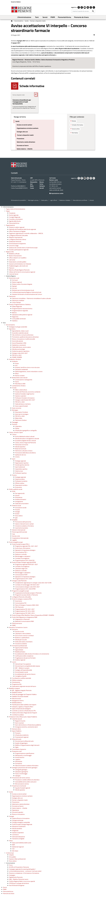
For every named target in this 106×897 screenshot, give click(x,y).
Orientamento (16, 683)
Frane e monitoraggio (21, 775)
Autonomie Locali (14, 278)
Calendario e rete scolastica (23, 634)
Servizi (45, 17)
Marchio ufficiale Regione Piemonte (19, 270)
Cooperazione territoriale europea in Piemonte (28, 594)
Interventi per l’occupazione (23, 665)
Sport (13, 459)
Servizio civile (16, 537)
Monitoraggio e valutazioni (22, 557)
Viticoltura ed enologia (18, 349)
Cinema (17, 457)
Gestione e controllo (21, 555)
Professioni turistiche (21, 482)
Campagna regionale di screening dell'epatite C (22, 870)
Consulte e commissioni (16, 219)
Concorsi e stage (13, 246)
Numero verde (53, 180)
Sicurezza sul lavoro (23, 145)
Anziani (17, 514)
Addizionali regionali (18, 848)
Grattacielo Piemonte (15, 242)
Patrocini (11, 268)
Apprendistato (19, 650)
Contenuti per (10, 854)
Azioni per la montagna (21, 414)
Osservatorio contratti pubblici (17, 262)
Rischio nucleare (19, 376)
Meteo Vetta (18, 419)
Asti (31, 184)
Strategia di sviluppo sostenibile (18, 327)
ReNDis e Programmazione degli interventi (27, 746)
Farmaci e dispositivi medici (25, 135)
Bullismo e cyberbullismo (22, 638)
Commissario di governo (19, 750)
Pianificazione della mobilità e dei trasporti (24, 705)
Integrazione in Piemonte (22, 620)
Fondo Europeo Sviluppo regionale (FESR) (24, 563)
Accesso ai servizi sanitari (24, 125)
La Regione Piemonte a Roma (17, 240)
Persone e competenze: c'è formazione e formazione (24, 874)
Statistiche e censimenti (19, 345)
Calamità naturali (17, 720)
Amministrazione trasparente (17, 244)
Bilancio (14, 313)
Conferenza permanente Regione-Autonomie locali (26, 292)
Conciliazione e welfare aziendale (21, 679)
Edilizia (17, 429)
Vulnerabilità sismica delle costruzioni (25, 783)
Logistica (17, 760)
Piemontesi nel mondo (21, 445)
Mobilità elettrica (17, 703)
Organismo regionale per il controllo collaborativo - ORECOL (26, 233)
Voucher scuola (19, 632)
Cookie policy (44, 200)
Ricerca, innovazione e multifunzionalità (23, 339)
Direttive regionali (20, 661)
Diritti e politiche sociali (15, 490)
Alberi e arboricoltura (21, 390)
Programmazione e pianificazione (24, 754)
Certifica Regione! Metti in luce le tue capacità (22, 882)
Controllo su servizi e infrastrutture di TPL (24, 712)
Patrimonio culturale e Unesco (23, 451)
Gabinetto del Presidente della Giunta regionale (22, 229)
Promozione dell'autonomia (23, 522)
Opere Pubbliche (16, 732)
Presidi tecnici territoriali (19, 787)
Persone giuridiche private (19, 533)
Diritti (13, 492)
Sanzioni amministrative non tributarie (20, 264)
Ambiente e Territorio (15, 360)
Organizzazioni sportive (21, 463)
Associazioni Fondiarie (21, 412)
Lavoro (14, 663)
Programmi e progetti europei (20, 592)
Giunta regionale (13, 215)
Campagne (12, 876)
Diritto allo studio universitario (24, 642)
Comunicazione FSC (20, 604)
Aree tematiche (10, 325)
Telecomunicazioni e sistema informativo (26, 766)
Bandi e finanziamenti (15, 256)
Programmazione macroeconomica (22, 309)
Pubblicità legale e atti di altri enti (18, 266)
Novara (41, 182)
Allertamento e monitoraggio (23, 756)
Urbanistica (18, 427)
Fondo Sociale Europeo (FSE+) (20, 545)
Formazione (18, 764)
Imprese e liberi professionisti (17, 860)
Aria (16, 366)
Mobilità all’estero (20, 653)
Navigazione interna (18, 701)
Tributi (11, 842)
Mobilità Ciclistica (17, 693)
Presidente (12, 213)
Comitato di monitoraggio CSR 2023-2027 (27, 585)
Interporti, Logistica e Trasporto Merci (22, 707)
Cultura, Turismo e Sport (16, 433)
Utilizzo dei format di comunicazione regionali (22, 272)
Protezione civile (17, 752)
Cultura (14, 435)
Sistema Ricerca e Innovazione (20, 819)
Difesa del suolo (16, 740)
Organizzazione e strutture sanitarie (27, 128)
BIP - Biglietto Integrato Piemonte (21, 691)
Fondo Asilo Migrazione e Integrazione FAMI (24, 618)
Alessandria (33, 182)
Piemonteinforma (14, 223)
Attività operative (20, 791)
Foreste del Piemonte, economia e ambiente (27, 392)
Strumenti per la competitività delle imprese (27, 667)
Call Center (12, 260)
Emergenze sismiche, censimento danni (26, 728)
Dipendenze (15, 811)
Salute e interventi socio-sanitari (24, 524)
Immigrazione (19, 502)
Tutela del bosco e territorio (23, 404)
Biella (31, 186)
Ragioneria (15, 317)
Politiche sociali (16, 506)
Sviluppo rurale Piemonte (19, 581)
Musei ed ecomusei (20, 449)
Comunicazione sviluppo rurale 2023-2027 (27, 587)
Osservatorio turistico (21, 486)
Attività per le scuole (21, 640)
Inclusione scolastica (21, 644)
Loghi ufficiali (53, 200)
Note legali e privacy (33, 200)
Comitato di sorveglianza (22, 559)
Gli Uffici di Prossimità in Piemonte (19, 868)
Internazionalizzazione (18, 838)
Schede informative (77, 125)
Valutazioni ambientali (21, 370)
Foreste (14, 388)
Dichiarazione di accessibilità (18, 200)
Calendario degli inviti (21, 569)
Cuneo (32, 188)
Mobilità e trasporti (14, 689)
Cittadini (11, 856)
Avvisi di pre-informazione (22, 549)
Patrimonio (12, 296)
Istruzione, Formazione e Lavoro (18, 628)
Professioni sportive (21, 473)
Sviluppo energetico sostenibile (21, 823)
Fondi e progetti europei (16, 543)
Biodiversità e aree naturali (19, 378)
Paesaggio (15, 423)
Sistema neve (19, 471)
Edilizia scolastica (17, 681)
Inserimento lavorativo (21, 528)
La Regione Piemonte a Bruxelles (18, 235)
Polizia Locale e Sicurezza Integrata (22, 284)
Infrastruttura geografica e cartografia (26, 431)
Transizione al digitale (18, 840)
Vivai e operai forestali (21, 406)
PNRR (53, 17)
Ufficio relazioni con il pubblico (17, 258)
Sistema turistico (20, 480)
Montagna (15, 410)
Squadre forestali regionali (22, 789)
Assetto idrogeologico (21, 744)
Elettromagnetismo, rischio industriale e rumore (28, 372)
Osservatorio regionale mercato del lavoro (24, 687)
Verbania (42, 186)
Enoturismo (18, 488)
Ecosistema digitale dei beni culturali (25, 441)
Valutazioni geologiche (21, 773)
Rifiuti (17, 374)
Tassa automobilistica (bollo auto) (21, 844)
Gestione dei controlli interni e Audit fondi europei (23, 248)
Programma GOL (17, 685)
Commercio (15, 836)
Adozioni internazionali (18, 530)
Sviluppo (11, 817)
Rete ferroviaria (16, 699)
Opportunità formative (21, 648)
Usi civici (14, 288)
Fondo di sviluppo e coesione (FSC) (22, 600)
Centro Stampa (16, 303)
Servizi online (76, 129)
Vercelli (41, 188)
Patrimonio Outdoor (21, 421)
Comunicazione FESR (21, 575)
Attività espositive (20, 447)
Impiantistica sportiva (21, 469)
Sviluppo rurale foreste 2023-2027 (25, 400)
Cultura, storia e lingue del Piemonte (25, 443)
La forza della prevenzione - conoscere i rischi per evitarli (25, 872)
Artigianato (15, 832)
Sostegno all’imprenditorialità (23, 671)
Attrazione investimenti (18, 827)
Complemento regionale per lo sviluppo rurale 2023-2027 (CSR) (33, 583)
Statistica (14, 321)
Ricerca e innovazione (18, 815)
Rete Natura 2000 (20, 384)
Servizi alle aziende (17, 341)
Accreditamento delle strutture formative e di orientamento (32, 655)
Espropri (14, 286)
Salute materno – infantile (24, 149)
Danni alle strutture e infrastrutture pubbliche (28, 726)
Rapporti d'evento (20, 722)
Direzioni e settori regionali (16, 227)
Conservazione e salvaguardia (23, 380)
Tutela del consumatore (22, 504)
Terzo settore (19, 516)
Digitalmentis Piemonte (16, 878)
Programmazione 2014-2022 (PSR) (25, 590)
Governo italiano (16, 2)
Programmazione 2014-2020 (23, 579)
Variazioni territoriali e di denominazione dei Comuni (27, 294)
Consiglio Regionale (14, 217)
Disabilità (14, 520)
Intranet (92, 200)
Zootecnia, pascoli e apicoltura (20, 351)
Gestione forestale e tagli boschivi (24, 394)
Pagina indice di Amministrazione (15, 209)
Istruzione (15, 630)
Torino (41, 184)
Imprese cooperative (18, 834)
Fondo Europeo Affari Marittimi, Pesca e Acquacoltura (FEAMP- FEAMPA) (33, 616)
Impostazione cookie (56, 193)
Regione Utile (10, 252)
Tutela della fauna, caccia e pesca (21, 347)
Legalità (14, 541)
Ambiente (15, 362)
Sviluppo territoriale (17, 821)
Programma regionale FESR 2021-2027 (26, 565)
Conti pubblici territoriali (19, 319)
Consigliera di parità (20, 677)
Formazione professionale (19, 646)
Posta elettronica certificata (80, 200)
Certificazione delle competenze (24, 657)
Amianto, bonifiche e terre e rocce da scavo (27, 368)
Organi (8, 211)
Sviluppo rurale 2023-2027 (20, 353)
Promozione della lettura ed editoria (25, 453)
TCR (13, 850)
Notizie (74, 121)
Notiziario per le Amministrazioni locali (23, 290)
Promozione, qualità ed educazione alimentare (25, 337)
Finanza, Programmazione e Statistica (20, 305)
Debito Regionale (17, 307)
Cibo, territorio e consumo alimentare (22, 335)
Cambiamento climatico (19, 386)
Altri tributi (15, 852)
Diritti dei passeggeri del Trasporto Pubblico (24, 695)
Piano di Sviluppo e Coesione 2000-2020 (27, 606)
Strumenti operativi (17, 813)
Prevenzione (20, 139)
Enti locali (15, 280)
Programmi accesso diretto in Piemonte (26, 596)
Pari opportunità (19, 494)
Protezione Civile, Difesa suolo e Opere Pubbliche (23, 718)
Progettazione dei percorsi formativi (25, 659)
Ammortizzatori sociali (21, 673)
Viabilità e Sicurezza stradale (20, 697)
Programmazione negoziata (20, 311)
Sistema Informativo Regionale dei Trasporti (24, 714)
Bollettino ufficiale (14, 254)
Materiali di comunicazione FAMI (24, 622)
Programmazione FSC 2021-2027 (24, 610)
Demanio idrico (16, 730)
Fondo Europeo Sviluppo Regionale (22, 826)
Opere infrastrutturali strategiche (21, 710)
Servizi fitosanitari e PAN (19, 343)
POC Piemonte (19, 608)
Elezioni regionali (17, 282)
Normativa (75, 133)
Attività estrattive (17, 830)
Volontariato (18, 762)
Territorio (14, 425)
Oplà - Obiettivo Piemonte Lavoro (18, 880)
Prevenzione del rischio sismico (21, 779)
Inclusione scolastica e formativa (24, 526)
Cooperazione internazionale (20, 539)
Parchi (17, 382)
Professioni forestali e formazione (24, 398)
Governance (18, 602)
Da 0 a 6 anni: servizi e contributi (24, 636)
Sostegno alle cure (22, 132)
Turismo (14, 476)
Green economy (16, 408)
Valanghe (17, 777)
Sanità (17, 121)
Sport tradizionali (20, 467)
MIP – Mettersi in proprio (22, 669)
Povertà (17, 510)
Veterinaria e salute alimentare (26, 142)
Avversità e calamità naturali (20, 333)
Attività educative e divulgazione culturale (27, 439)
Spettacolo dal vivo (20, 455)
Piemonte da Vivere (81, 17)
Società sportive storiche (22, 465)
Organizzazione (10, 225)
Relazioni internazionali (15, 237)
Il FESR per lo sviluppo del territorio (19, 884)
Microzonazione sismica (22, 785)
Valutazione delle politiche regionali (22, 315)
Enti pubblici (12, 858)
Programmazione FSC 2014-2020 (24, 612)
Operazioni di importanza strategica (25, 551)
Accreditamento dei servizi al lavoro (25, 675)
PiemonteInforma (64, 17)
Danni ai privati (19, 724)
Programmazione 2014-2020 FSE (24, 561)
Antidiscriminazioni (20, 500)
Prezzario (17, 734)
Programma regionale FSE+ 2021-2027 (26, 547)
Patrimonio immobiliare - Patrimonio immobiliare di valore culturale (31, 299)
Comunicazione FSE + (21, 553)
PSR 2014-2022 (16, 356)
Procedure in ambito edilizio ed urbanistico (27, 781)
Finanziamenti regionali (21, 738)
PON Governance (17, 624)
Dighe (16, 748)
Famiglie (17, 512)
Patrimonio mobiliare (18, 301)
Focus (10, 866)
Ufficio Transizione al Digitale (17, 231)
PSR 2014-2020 (19, 402)
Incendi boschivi (19, 758)
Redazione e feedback (64, 200)
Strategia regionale (20, 461)
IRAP (13, 846)
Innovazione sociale (20, 508)
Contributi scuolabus (18, 716)
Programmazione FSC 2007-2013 (24, 614)
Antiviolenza (18, 498)
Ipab (16, 518)
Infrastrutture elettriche (22, 736)
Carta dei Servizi (13, 274)
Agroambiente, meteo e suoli (20, 331)
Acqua (17, 364)
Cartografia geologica (21, 771)
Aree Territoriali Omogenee (16, 887)
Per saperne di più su (24, 102)
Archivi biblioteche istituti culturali (24, 437)
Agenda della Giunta (15, 221)
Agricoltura (12, 329)
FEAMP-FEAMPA (17, 358)
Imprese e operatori (20, 396)
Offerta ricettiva (19, 484)
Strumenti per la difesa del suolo (24, 742)
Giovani (17, 496)
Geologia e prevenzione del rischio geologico (24, 769)
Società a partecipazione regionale (19, 250)
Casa (13, 535)
